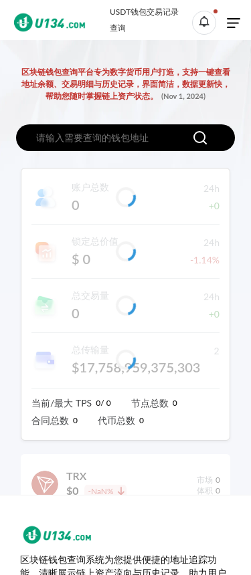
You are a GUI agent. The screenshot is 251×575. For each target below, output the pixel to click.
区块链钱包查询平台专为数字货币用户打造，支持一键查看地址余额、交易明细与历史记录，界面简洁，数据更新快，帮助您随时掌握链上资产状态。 (125, 84)
